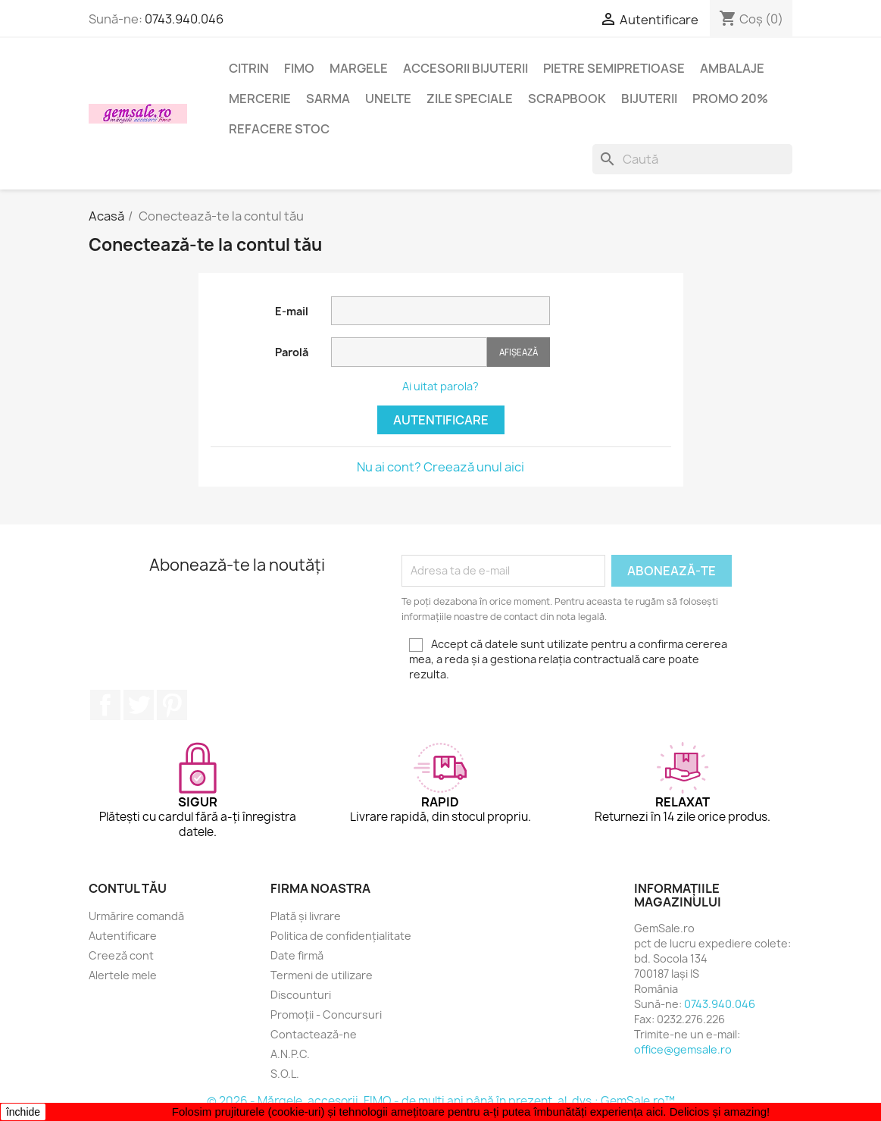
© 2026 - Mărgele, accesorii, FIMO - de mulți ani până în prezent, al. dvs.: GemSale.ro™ (441, 1101)
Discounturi (300, 995)
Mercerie (260, 98)
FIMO (299, 68)
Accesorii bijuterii (465, 68)
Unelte (388, 98)
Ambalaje (732, 68)
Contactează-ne (313, 1034)
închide (23, 1112)
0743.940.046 (184, 19)
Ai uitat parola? (440, 386)
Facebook (105, 705)
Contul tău (128, 888)
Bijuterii (649, 98)
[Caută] (692, 159)
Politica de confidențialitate (340, 935)
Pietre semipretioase (614, 68)
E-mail (291, 311)
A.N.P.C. (290, 1054)
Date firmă (296, 955)
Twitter (138, 705)
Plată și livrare (305, 916)
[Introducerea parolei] (409, 352)
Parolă (291, 352)
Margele (359, 68)
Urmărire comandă (136, 916)
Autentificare (441, 420)
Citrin (249, 68)
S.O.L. (284, 1073)
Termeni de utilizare (321, 975)
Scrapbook (567, 98)
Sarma (328, 98)
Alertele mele (123, 975)
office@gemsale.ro (683, 1049)
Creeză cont (121, 955)
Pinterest (172, 705)
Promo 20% (730, 98)
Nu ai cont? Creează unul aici (440, 467)
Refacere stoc (279, 129)
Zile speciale (469, 98)
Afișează (518, 352)
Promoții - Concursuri (326, 1014)
